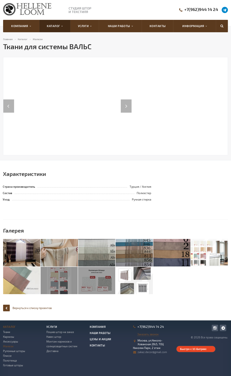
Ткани (6, 332)
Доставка (52, 351)
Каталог (55, 26)
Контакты (158, 26)
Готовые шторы (13, 365)
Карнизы (8, 336)
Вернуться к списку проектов (27, 308)
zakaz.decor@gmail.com (152, 352)
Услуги (85, 26)
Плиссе (7, 355)
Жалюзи (8, 346)
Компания (21, 26)
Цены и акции (100, 339)
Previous (8, 102)
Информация (194, 26)
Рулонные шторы (14, 351)
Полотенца (10, 360)
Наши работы (120, 26)
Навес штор (53, 336)
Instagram (214, 328)
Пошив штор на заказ (60, 332)
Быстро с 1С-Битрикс (193, 349)
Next (128, 102)
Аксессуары (10, 341)
